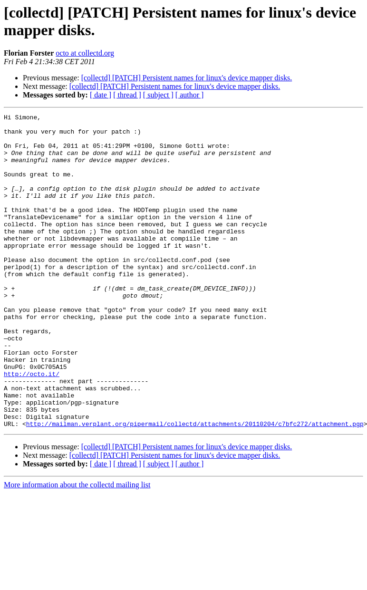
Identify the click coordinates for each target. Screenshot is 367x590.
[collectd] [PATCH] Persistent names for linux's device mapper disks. (186, 78)
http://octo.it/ (31, 426)
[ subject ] (158, 95)
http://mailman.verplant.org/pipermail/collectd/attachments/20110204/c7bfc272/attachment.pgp (195, 486)
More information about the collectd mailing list (77, 547)
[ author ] (189, 95)
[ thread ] (127, 95)
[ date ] (100, 95)
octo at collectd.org (85, 53)
